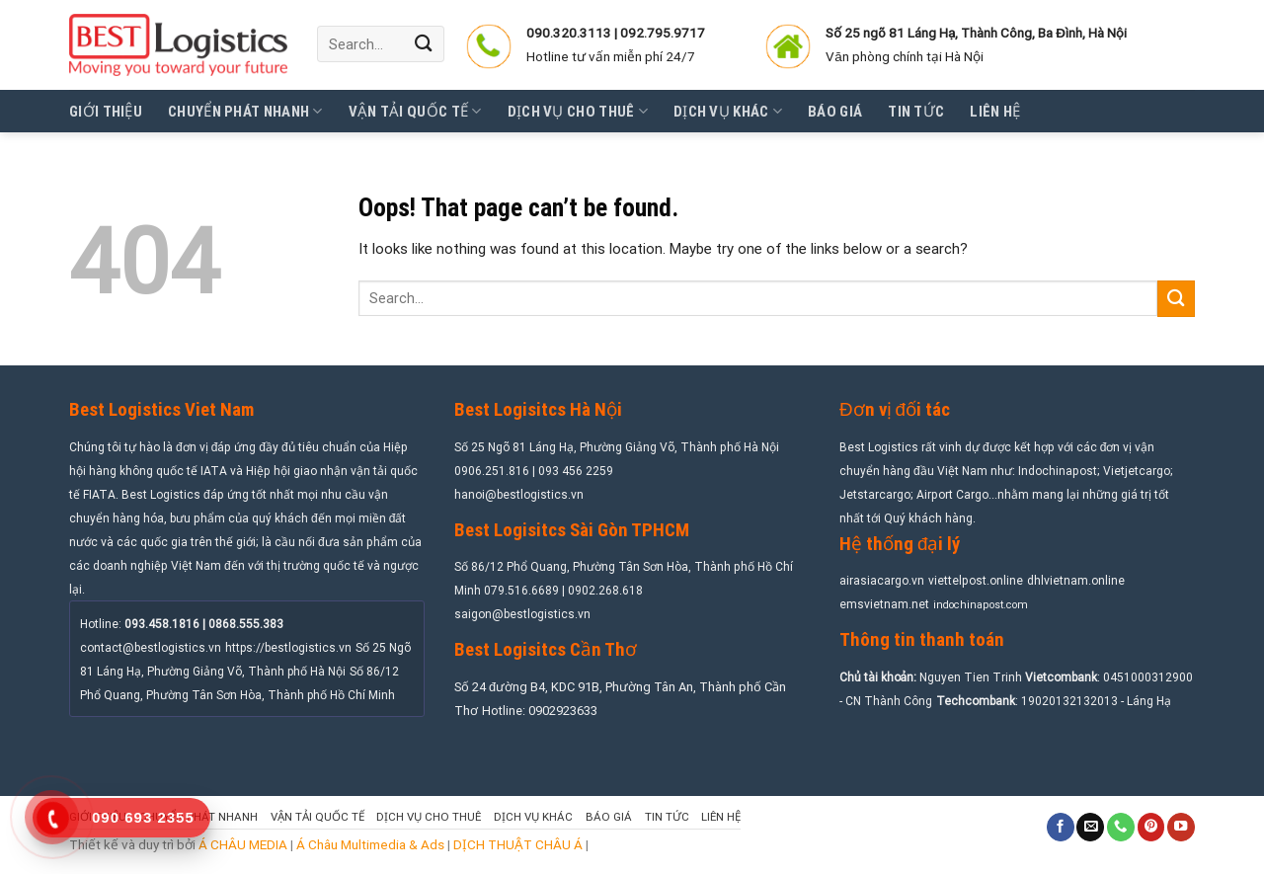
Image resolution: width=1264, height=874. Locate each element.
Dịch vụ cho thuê (578, 111)
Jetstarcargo (874, 495)
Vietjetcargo (1136, 471)
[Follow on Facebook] (1060, 827)
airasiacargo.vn (881, 581)
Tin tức (916, 111)
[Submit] (424, 44)
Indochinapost (1057, 471)
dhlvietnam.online (1076, 581)
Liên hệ (995, 111)
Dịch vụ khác (727, 111)
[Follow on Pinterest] (1151, 827)
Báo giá (835, 111)
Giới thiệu (105, 111)
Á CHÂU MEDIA (242, 844)
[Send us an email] (1090, 827)
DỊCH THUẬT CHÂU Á (518, 844)
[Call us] (1121, 827)
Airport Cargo (952, 495)
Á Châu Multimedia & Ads (370, 844)
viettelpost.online (975, 581)
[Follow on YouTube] (1181, 827)
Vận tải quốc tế (415, 111)
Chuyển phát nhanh (245, 111)
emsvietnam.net (884, 604)
